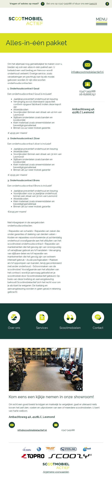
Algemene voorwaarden (56, 472)
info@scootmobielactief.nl (87, 72)
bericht (93, 3)
